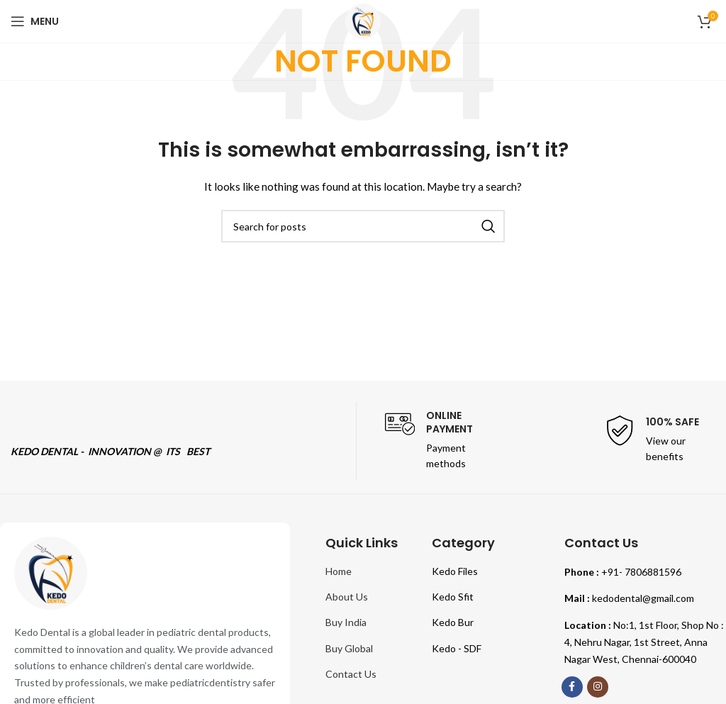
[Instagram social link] (597, 687)
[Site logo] (363, 20)
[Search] (363, 226)
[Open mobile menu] (35, 21)
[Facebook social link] (572, 687)
